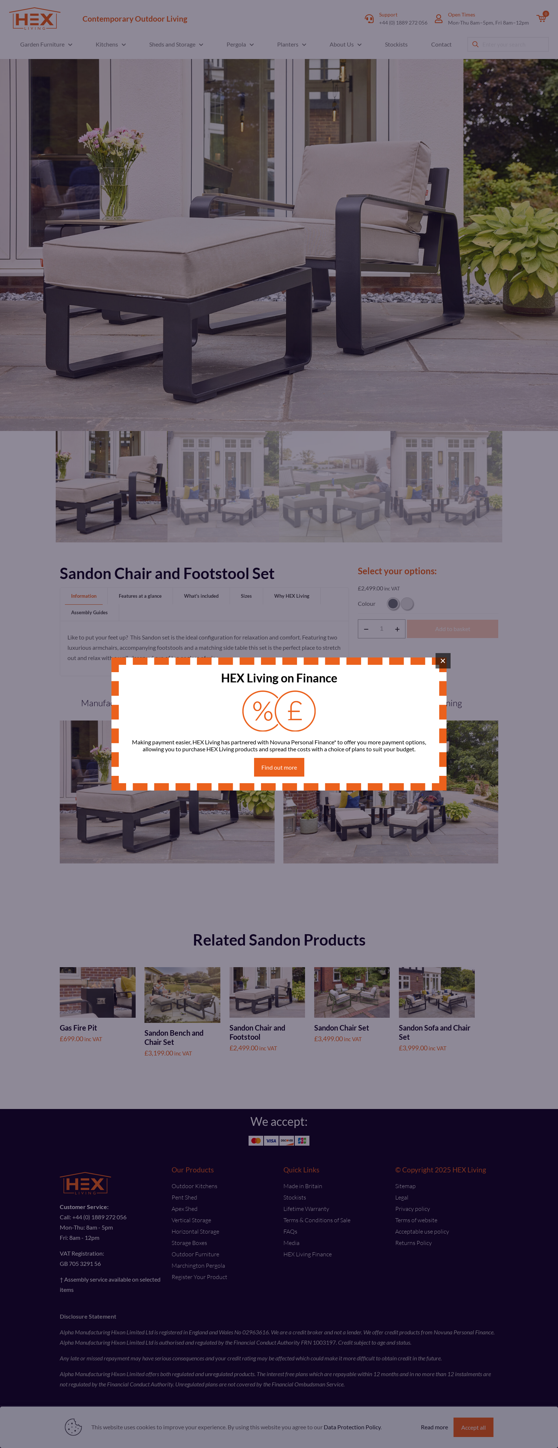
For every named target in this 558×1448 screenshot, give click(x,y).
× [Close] (443, 661)
